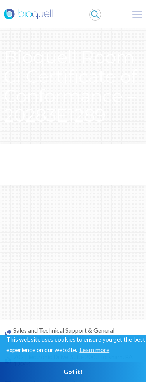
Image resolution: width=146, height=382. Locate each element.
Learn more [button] (94, 349)
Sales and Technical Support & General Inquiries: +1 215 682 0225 (63, 334)
